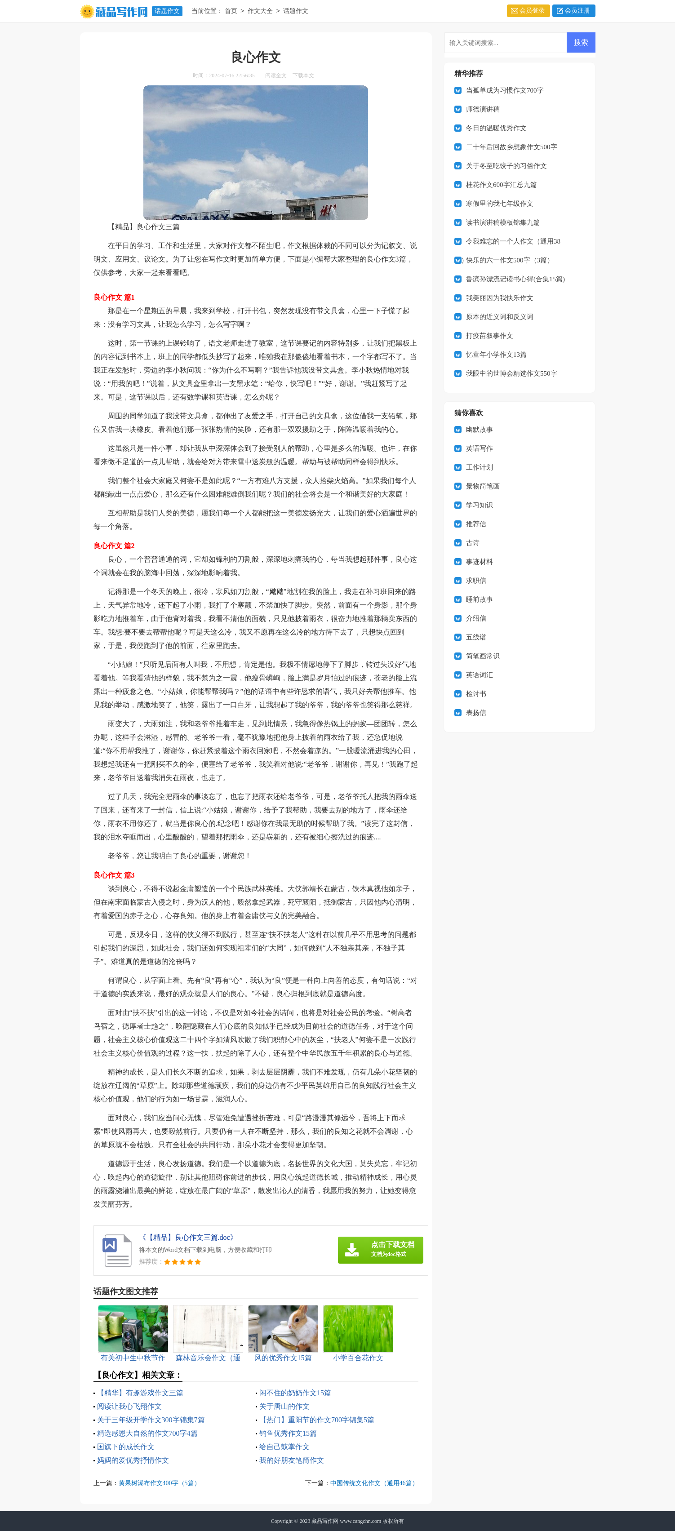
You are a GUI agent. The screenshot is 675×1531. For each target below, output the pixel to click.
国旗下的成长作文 (126, 1447)
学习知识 (479, 505)
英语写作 (479, 448)
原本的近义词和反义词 (499, 316)
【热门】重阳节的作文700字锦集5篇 (316, 1420)
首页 (231, 11)
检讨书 (476, 693)
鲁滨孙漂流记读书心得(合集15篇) (515, 279)
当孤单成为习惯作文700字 (505, 90)
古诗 (473, 542)
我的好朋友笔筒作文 (291, 1460)
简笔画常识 (483, 656)
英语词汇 (479, 675)
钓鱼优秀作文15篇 (288, 1433)
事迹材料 (479, 561)
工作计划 (479, 467)
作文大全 (260, 11)
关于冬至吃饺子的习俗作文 (506, 165)
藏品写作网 (324, 1521)
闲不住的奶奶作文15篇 (295, 1393)
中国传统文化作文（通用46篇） (374, 1483)
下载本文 (303, 75)
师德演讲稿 (483, 109)
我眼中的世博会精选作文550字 (511, 373)
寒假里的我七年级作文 (499, 203)
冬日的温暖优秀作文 (496, 128)
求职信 (476, 580)
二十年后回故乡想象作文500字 (511, 147)
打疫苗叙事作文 (489, 335)
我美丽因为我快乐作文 (499, 298)
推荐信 (476, 524)
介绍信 (476, 618)
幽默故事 (479, 429)
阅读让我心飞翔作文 (129, 1406)
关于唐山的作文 (284, 1406)
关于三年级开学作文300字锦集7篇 (151, 1420)
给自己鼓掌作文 (284, 1447)
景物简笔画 (483, 486)
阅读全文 (276, 75)
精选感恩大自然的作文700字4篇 (147, 1433)
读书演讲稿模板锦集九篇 (503, 222)
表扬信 (476, 712)
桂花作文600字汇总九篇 (501, 184)
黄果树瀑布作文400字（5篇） (159, 1483)
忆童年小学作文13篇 (496, 354)
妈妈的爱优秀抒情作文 (133, 1460)
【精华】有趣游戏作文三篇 (140, 1393)
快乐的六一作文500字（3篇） (510, 260)
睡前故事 (479, 599)
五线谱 (476, 637)
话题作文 (167, 11)
